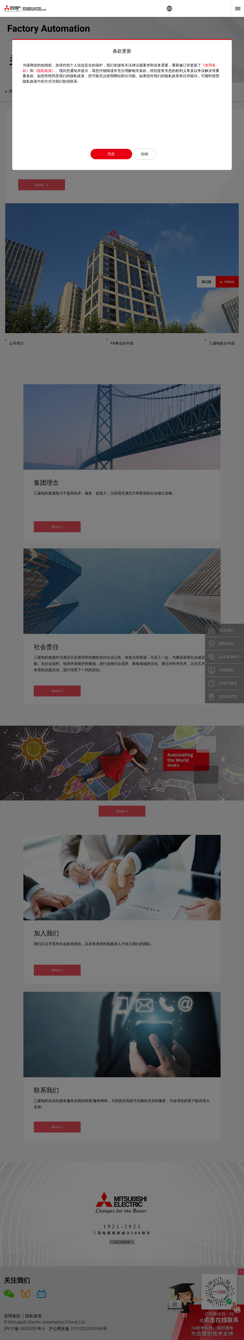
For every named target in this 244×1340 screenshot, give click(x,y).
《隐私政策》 (44, 71)
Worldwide (169, 8)
